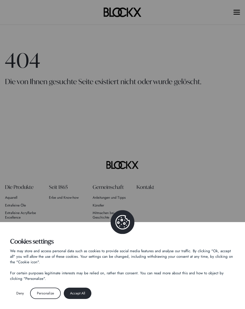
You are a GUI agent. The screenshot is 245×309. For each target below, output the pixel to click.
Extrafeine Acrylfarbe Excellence (20, 215)
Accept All (77, 293)
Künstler (98, 205)
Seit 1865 (58, 187)
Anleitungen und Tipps (109, 197)
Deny (20, 293)
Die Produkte (19, 187)
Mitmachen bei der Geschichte (106, 215)
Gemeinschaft (108, 187)
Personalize (45, 293)
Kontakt (145, 187)
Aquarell (11, 197)
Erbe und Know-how (64, 197)
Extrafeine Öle (15, 205)
